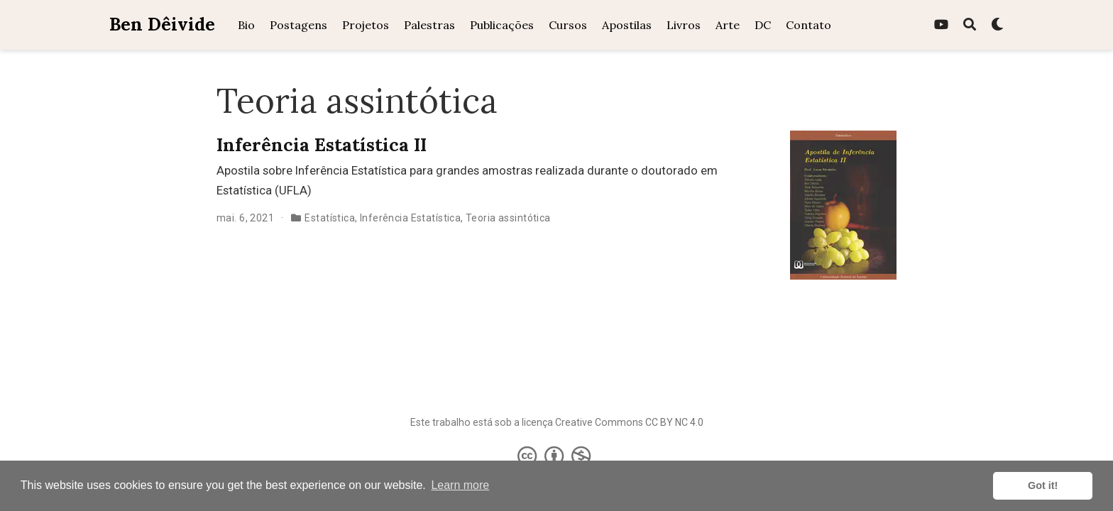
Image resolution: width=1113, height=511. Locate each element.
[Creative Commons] (556, 455)
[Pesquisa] (969, 25)
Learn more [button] (460, 485)
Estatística (330, 218)
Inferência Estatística (410, 218)
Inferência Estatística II (321, 144)
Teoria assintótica (508, 218)
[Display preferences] (997, 25)
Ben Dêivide (162, 24)
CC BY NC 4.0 (674, 422)
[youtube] (941, 25)
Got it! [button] (1043, 485)
